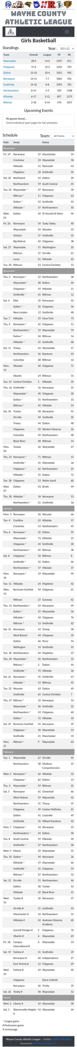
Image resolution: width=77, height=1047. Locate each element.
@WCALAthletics (61, 1039)
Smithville (8, 84)
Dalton (7, 72)
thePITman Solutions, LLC (44, 1043)
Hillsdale (8, 96)
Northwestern (11, 90)
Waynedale (9, 61)
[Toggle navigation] (67, 31)
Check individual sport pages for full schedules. (32, 120)
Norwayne (9, 78)
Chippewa (8, 67)
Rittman (7, 102)
